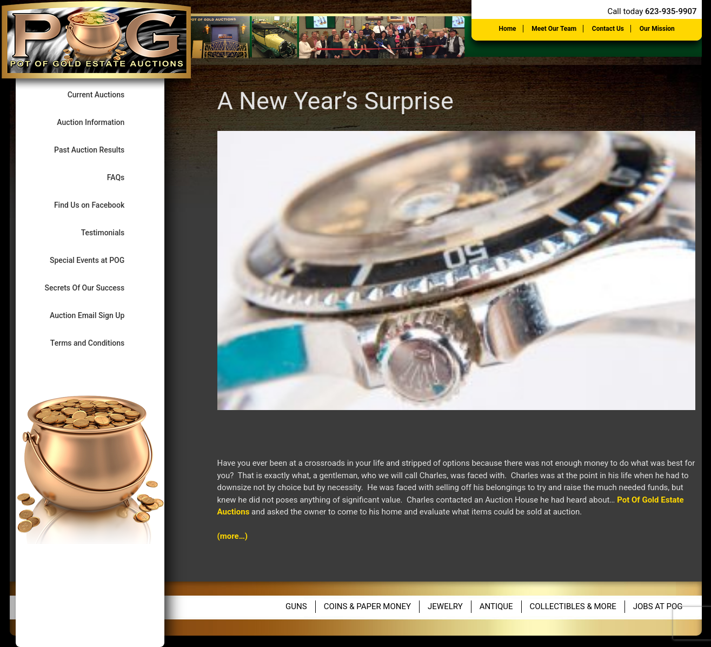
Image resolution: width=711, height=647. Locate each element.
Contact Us (608, 28)
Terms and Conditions (96, 342)
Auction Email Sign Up (96, 315)
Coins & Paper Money (367, 606)
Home (507, 28)
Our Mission (657, 28)
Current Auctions (105, 94)
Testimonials (112, 232)
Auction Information (100, 122)
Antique (496, 606)
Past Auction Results (98, 149)
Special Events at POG (96, 260)
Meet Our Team (553, 28)
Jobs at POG (658, 606)
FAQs (125, 177)
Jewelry (445, 606)
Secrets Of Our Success (94, 287)
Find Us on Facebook (98, 204)
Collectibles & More (573, 606)
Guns (296, 606)
